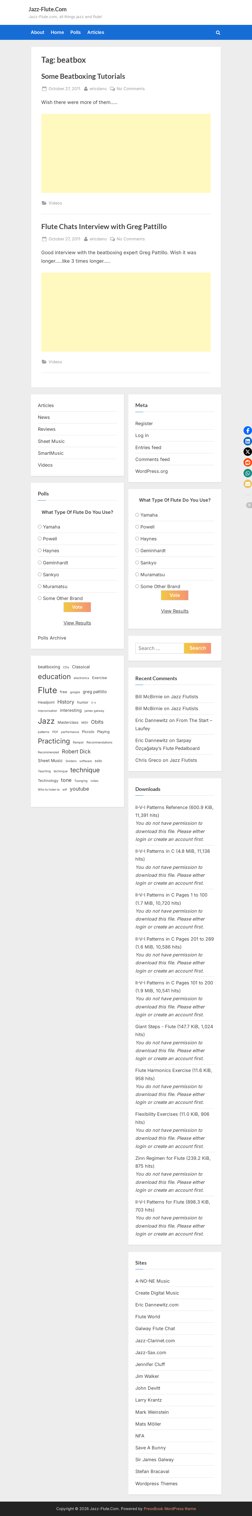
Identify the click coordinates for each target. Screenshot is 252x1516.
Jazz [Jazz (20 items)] (46, 720)
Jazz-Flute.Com (48, 9)
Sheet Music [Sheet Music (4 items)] (50, 761)
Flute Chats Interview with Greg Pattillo (104, 226)
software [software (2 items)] (85, 761)
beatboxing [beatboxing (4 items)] (49, 667)
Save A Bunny (150, 1448)
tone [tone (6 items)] (66, 780)
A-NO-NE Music (152, 1281)
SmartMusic (51, 453)
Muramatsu (55, 586)
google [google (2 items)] (75, 692)
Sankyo (51, 574)
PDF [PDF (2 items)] (55, 732)
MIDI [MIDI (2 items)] (84, 723)
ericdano (98, 88)
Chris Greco (148, 760)
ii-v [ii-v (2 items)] (93, 703)
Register (144, 423)
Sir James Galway (154, 1460)
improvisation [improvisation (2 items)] (47, 711)
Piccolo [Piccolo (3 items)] (88, 732)
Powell (50, 538)
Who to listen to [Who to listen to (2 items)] (49, 790)
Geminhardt (55, 562)
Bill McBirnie (148, 697)
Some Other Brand (63, 598)
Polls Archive (52, 638)
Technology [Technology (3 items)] (48, 780)
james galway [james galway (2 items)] (94, 711)
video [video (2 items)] (94, 781)
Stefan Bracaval (152, 1471)
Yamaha (51, 527)
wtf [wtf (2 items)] (64, 790)
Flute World (147, 1317)
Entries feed (148, 447)
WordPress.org (151, 471)
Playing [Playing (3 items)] (103, 732)
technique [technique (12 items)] (85, 770)
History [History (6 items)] (65, 702)
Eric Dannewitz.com (157, 1305)
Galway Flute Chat (155, 1329)
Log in (142, 435)
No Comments (131, 88)
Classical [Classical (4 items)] (81, 667)
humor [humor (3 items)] (82, 702)
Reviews (47, 429)
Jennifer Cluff (150, 1364)
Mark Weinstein (152, 1412)
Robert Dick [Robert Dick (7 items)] (76, 752)
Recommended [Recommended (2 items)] (48, 752)
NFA (139, 1436)
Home (57, 32)
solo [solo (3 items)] (98, 761)
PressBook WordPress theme (170, 1508)
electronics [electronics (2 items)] (81, 678)
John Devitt (147, 1388)
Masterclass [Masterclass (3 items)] (68, 722)
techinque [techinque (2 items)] (61, 771)
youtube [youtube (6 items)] (79, 789)
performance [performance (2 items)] (70, 732)
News (44, 417)
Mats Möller (148, 1424)
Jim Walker (147, 1376)
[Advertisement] (126, 153)
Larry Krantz (148, 1400)
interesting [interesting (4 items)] (71, 710)
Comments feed (152, 459)
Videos (55, 203)
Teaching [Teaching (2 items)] (44, 771)
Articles (95, 32)
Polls (75, 32)
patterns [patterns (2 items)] (43, 732)
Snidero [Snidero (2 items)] (71, 761)
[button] (248, 430)
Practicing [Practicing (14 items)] (54, 741)
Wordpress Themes (156, 1483)
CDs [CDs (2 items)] (66, 667)
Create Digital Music (157, 1293)
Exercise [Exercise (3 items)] (99, 678)
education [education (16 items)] (54, 677)
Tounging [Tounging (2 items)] (81, 781)
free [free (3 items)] (63, 692)
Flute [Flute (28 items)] (47, 690)
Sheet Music (51, 441)
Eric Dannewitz (151, 720)
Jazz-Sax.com (150, 1352)
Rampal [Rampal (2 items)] (78, 743)
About (37, 32)
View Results (77, 623)
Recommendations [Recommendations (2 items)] (99, 743)
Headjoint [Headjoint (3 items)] (46, 702)
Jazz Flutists (184, 697)
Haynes (51, 550)
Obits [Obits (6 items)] (97, 722)
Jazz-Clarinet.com (155, 1340)
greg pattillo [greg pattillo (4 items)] (95, 692)
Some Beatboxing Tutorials (83, 76)
